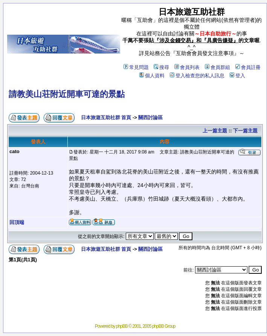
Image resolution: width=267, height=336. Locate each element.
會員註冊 (248, 67)
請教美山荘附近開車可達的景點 (67, 94)
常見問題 (136, 67)
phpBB (122, 326)
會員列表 (187, 67)
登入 (237, 75)
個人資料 (152, 75)
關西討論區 (150, 117)
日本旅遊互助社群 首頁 (106, 117)
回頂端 (16, 222)
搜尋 (161, 67)
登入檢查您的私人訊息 (197, 75)
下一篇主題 (245, 130)
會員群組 (217, 67)
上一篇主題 (215, 130)
